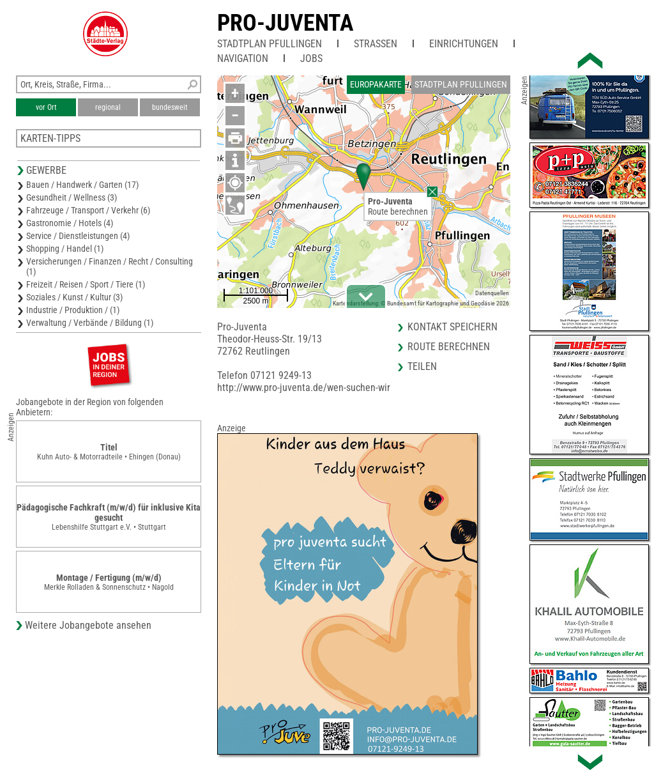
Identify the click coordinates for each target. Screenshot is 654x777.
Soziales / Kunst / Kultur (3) (74, 297)
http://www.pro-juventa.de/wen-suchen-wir (303, 387)
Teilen (422, 366)
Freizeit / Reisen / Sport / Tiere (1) (85, 284)
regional (108, 107)
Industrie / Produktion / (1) (72, 310)
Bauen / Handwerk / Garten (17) (82, 185)
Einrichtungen (463, 44)
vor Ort (46, 107)
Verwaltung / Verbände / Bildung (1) (89, 323)
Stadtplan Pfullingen (269, 44)
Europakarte (376, 84)
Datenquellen (492, 292)
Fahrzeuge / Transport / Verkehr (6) (88, 210)
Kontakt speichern (452, 327)
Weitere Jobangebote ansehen (88, 625)
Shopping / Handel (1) (64, 248)
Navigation (242, 58)
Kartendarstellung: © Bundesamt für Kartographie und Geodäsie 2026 (421, 303)
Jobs (311, 58)
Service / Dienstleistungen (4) (78, 236)
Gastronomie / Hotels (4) (69, 223)
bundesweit (170, 107)
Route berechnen (398, 211)
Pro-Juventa (285, 23)
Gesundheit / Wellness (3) (71, 197)
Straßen (375, 44)
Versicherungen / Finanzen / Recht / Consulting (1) (109, 266)
